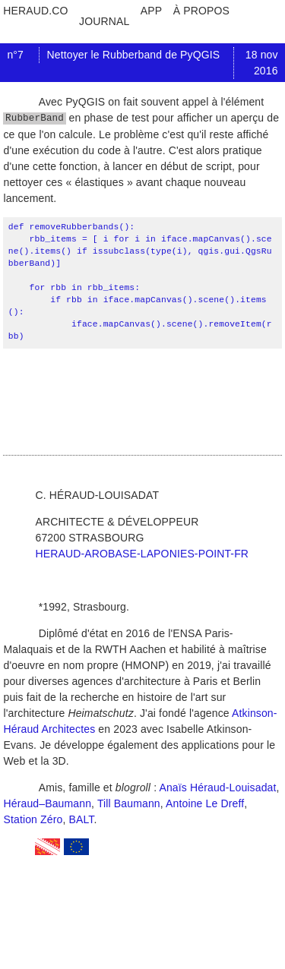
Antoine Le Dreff (205, 804)
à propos (201, 11)
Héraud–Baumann (47, 804)
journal (104, 21)
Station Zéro (32, 820)
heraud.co (35, 11)
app (151, 11)
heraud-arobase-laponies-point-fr (142, 554)
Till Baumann (128, 804)
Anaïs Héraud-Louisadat (217, 788)
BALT (81, 820)
